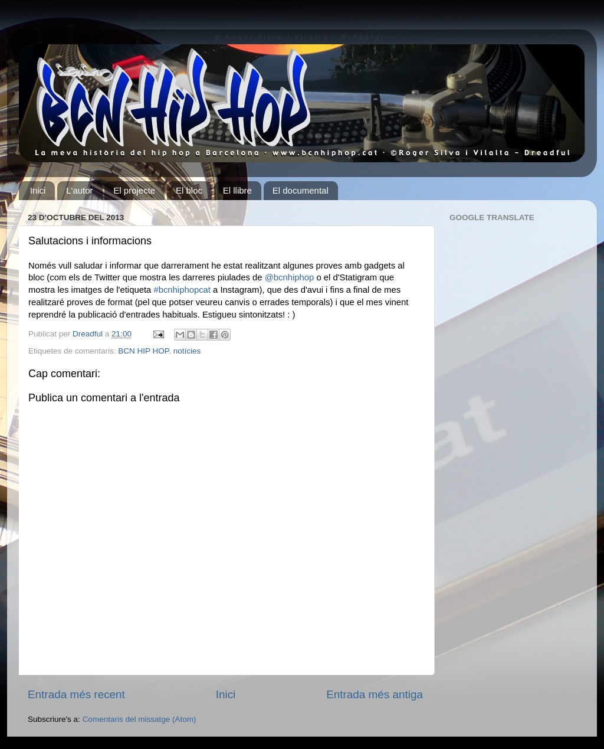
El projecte (134, 190)
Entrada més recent (76, 694)
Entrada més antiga (374, 694)
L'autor (79, 190)
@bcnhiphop (289, 277)
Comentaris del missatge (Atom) (139, 719)
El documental (301, 190)
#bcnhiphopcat (182, 290)
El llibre (237, 190)
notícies (187, 350)
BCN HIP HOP (143, 350)
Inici (38, 190)
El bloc (189, 190)
